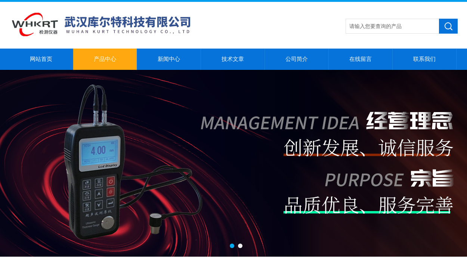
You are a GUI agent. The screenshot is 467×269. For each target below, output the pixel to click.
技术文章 (233, 59)
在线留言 (360, 59)
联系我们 (424, 59)
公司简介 (296, 59)
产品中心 (105, 59)
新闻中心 (169, 59)
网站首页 (41, 59)
